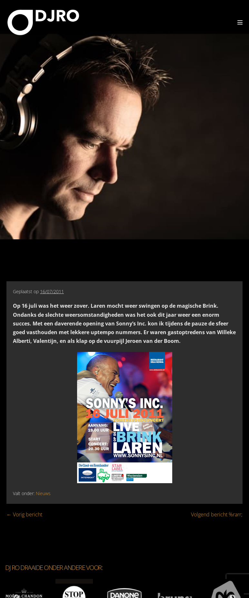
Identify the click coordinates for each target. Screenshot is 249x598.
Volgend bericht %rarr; (217, 514)
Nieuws (43, 493)
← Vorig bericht (24, 514)
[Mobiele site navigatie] (240, 22)
